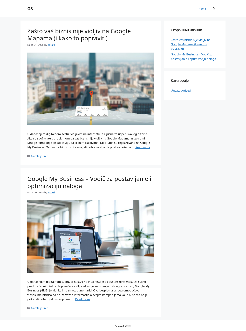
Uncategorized (39, 156)
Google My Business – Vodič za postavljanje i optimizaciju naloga (89, 182)
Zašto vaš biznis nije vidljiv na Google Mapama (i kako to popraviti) (79, 34)
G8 (30, 8)
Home (202, 8)
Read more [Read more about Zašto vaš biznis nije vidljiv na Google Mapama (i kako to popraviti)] (142, 147)
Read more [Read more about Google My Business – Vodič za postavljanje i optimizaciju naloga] (82, 299)
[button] (214, 8)
